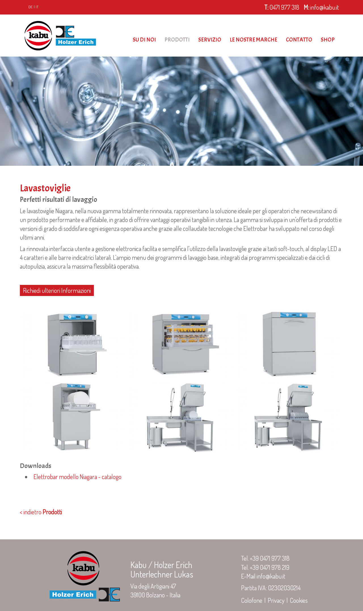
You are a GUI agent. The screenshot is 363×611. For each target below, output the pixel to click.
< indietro (41, 512)
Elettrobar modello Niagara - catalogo (76, 476)
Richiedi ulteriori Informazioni (57, 290)
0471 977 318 (281, 7)
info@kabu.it (321, 7)
